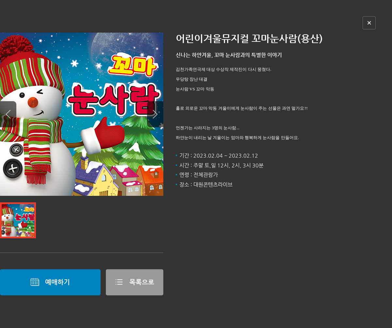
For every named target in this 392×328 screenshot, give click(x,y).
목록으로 (134, 282)
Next (155, 114)
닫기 (369, 22)
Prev (8, 114)
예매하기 (50, 282)
